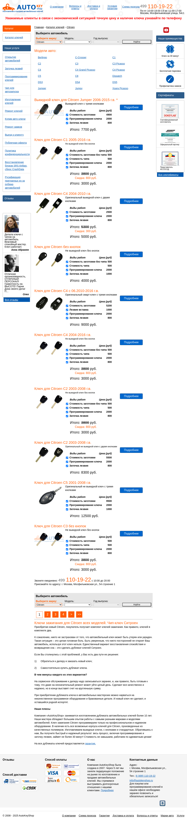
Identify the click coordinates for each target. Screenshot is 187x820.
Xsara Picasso (120, 88)
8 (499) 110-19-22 (145, 775)
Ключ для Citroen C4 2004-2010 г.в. (62, 194)
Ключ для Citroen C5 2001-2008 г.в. (62, 483)
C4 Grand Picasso (85, 69)
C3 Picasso (118, 63)
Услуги (180, 815)
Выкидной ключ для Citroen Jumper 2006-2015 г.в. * (76, 100)
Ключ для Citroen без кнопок (57, 247)
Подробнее (131, 107)
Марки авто (167, 815)
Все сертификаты (168, 174)
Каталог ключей (55, 27)
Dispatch (117, 76)
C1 (114, 57)
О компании (56, 6)
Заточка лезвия (78, 122)
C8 (76, 76)
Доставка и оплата (93, 7)
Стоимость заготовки (82, 114)
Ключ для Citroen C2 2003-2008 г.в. (62, 389)
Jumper (42, 88)
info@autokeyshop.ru (141, 780)
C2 (39, 63)
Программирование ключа (85, 118)
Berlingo (42, 57)
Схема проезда (131, 6)
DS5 (114, 82)
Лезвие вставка (78, 309)
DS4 (77, 82)
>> (79, 614)
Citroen (71, 27)
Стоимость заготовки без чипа (88, 154)
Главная (39, 27)
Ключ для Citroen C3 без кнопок (60, 526)
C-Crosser (80, 57)
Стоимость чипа (79, 158)
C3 (76, 63)
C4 (39, 69)
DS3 (40, 82)
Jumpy (78, 88)
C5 (39, 76)
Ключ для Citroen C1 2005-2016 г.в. (62, 140)
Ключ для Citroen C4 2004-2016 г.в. (62, 335)
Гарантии (104, 815)
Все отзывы (11, 299)
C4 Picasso (118, 69)
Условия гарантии (112, 7)
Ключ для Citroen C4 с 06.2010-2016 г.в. (66, 291)
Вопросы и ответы (75, 7)
